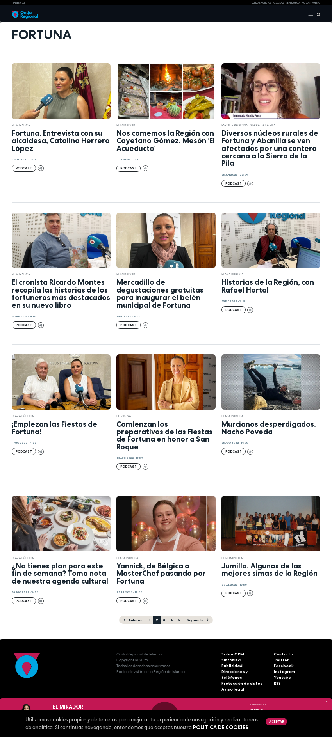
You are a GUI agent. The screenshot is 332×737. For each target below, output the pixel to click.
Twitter (281, 659)
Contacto (283, 654)
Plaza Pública (232, 274)
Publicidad (232, 665)
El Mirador (21, 125)
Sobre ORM (232, 654)
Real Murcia (293, 2)
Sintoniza (231, 659)
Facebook (284, 665)
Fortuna (123, 416)
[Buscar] (317, 14)
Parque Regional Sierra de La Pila (248, 125)
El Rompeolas (232, 558)
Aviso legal (232, 689)
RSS (277, 683)
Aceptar (276, 721)
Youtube (282, 677)
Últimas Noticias (261, 2)
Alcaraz (278, 2)
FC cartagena (311, 2)
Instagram (284, 671)
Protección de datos (241, 683)
